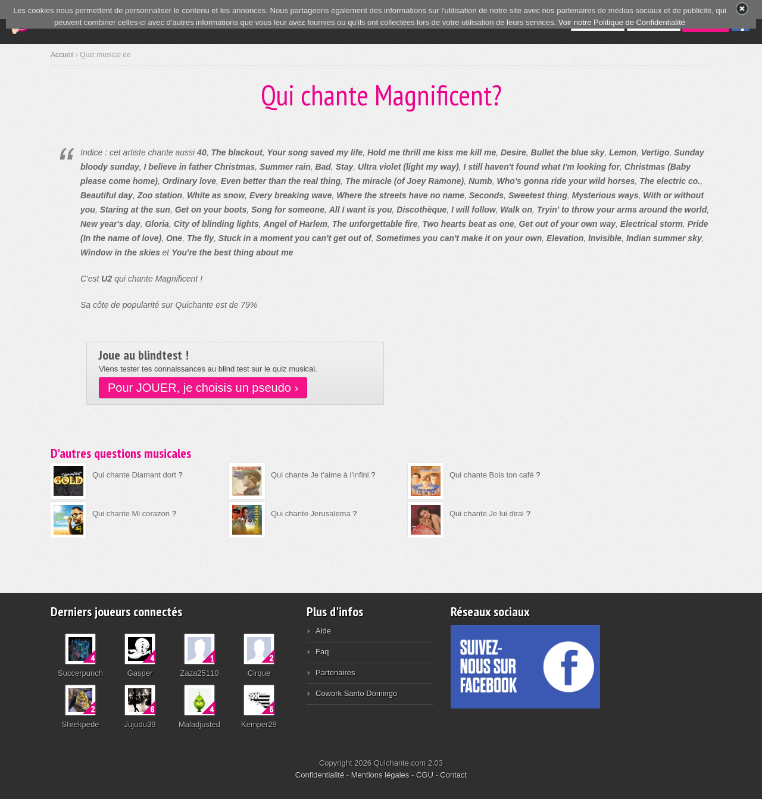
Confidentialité (319, 774)
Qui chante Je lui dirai (486, 513)
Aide (323, 630)
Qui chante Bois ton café (491, 474)
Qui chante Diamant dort (134, 474)
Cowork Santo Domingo (356, 693)
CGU (424, 774)
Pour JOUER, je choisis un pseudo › (203, 387)
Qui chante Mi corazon (131, 513)
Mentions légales (380, 774)
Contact (453, 774)
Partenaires (335, 672)
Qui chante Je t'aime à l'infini (320, 474)
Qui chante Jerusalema (311, 513)
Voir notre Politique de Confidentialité (621, 22)
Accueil (62, 55)
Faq (322, 651)
